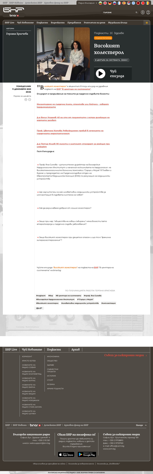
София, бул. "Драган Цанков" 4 (35, 437)
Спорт (50, 380)
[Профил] (148, 12)
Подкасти (101, 33)
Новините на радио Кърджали (30, 399)
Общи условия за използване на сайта (49, 464)
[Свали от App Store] (66, 454)
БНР (59, 89)
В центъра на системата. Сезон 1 (111, 60)
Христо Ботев (29, 360)
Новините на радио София (29, 366)
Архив (75, 349)
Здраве (119, 33)
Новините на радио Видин (29, 392)
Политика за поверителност (81, 464)
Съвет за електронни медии (125, 355)
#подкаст (41, 296)
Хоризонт (27, 356)
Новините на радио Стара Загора (32, 405)
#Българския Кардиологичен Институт (55, 299)
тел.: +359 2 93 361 (41, 440)
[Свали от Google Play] (87, 454)
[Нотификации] (143, 12)
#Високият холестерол (47, 303)
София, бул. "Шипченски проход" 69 (120, 437)
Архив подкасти (55, 388)
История (51, 376)
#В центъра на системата (68, 296)
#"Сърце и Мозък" (85, 299)
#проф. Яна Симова (92, 296)
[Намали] (29, 99)
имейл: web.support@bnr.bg (36, 443)
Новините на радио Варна (28, 386)
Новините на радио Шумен (29, 412)
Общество (52, 360)
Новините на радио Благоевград (31, 372)
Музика (51, 384)
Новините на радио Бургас (29, 379)
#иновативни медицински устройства (80, 303)
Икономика (53, 356)
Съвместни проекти (52, 370)
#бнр (50, 296)
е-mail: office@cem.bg (113, 446)
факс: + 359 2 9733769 (113, 443)
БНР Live (11, 349)
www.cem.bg (109, 449)
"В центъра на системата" (76, 89)
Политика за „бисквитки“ (108, 464)
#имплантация (108, 303)
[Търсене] (136, 12)
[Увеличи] (25, 99)
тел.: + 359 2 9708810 (113, 440)
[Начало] (13, 10)
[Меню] (146, 23)
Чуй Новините (32, 349)
